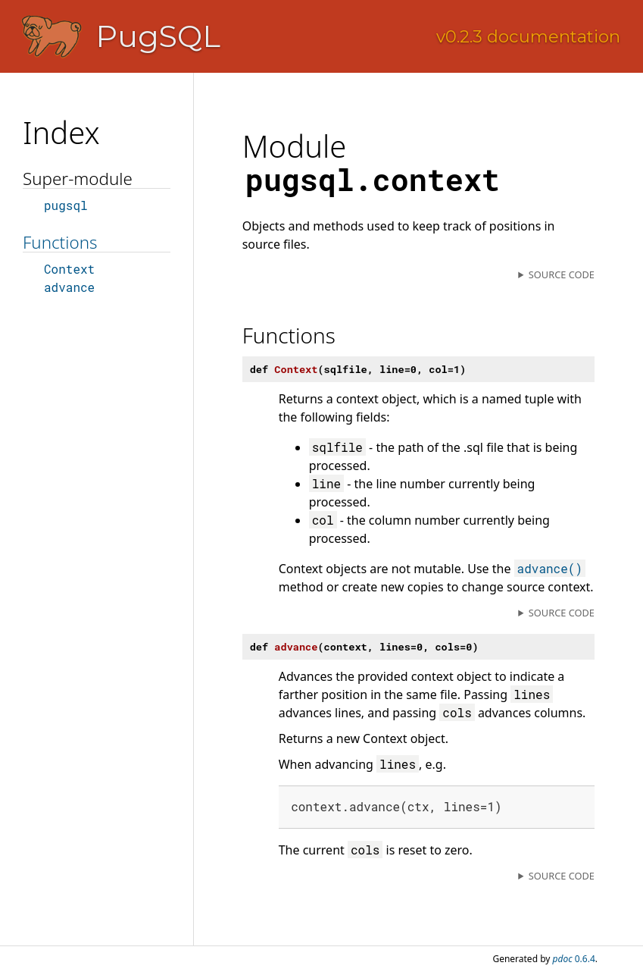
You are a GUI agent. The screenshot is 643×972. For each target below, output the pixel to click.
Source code (562, 274)
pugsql (66, 205)
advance (69, 287)
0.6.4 (574, 958)
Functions (60, 242)
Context (69, 269)
